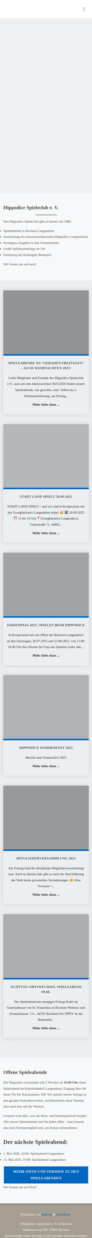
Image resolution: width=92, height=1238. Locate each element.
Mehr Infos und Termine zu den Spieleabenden (46, 1174)
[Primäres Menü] (84, 9)
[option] (46, 106)
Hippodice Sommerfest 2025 (46, 747)
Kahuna (46, 1214)
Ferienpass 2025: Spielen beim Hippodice (46, 625)
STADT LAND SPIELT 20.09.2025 (46, 496)
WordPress (63, 1214)
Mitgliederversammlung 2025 (46, 858)
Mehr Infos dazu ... (46, 405)
